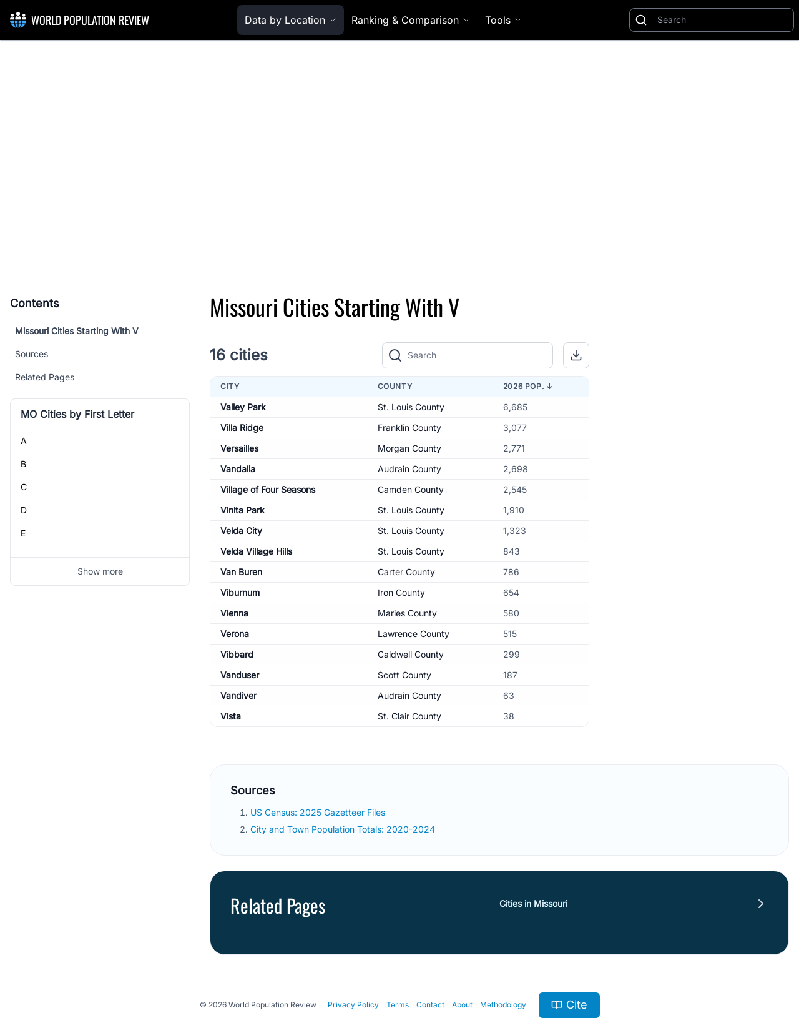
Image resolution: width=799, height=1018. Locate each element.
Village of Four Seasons (267, 489)
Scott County (404, 675)
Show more (100, 571)
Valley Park (243, 407)
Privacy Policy (353, 1004)
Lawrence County (413, 633)
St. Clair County (409, 716)
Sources (31, 353)
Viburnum (240, 592)
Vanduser (239, 675)
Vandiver (238, 695)
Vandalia (237, 468)
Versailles (239, 448)
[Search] (722, 20)
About (462, 1004)
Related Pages (44, 377)
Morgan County (409, 448)
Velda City (241, 530)
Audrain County (409, 468)
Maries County (407, 613)
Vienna (234, 613)
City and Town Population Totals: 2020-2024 (344, 829)
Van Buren (241, 571)
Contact (430, 1004)
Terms (397, 1004)
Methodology (503, 1004)
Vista (230, 716)
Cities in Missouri (533, 903)
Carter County (406, 571)
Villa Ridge (241, 427)
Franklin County (409, 427)
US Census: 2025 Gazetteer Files (319, 812)
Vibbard (236, 654)
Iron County (401, 592)
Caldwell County (411, 654)
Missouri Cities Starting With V (77, 330)
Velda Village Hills (256, 551)
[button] (576, 355)
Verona (234, 633)
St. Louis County (411, 407)
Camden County (411, 489)
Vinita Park (242, 510)
